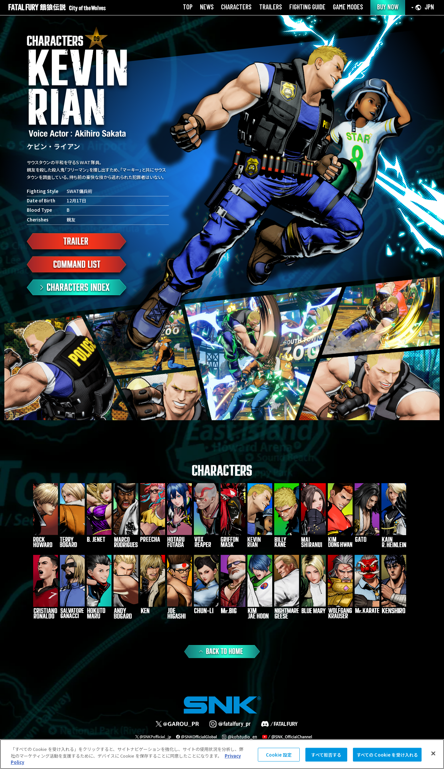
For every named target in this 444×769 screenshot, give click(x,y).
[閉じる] (433, 753)
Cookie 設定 (279, 754)
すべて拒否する (326, 754)
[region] (222, 754)
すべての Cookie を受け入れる (387, 754)
